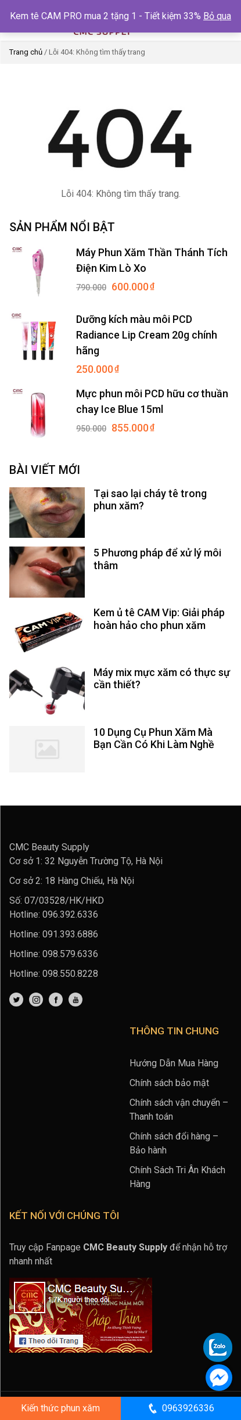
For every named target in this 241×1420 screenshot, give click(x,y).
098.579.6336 (70, 953)
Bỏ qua (217, 15)
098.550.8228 (70, 973)
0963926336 (180, 1408)
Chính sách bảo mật (169, 1082)
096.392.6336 (70, 914)
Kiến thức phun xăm (60, 1408)
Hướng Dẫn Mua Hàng (174, 1063)
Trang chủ (25, 52)
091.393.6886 (70, 934)
